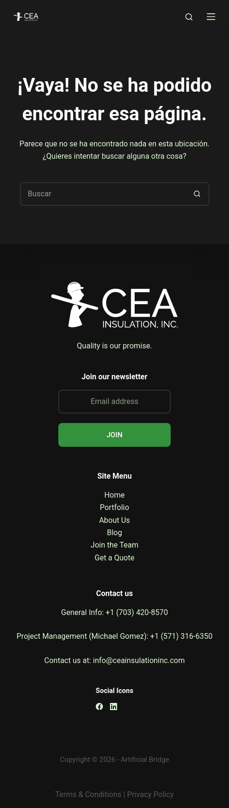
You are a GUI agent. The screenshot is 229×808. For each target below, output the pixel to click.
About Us (114, 520)
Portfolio (114, 507)
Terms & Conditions (88, 794)
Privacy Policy (150, 794)
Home (114, 495)
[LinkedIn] (113, 706)
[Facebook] (99, 706)
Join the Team (114, 544)
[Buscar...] (103, 194)
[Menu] (211, 16)
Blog (114, 532)
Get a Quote (115, 557)
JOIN (115, 435)
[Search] (188, 16)
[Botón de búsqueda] (198, 194)
